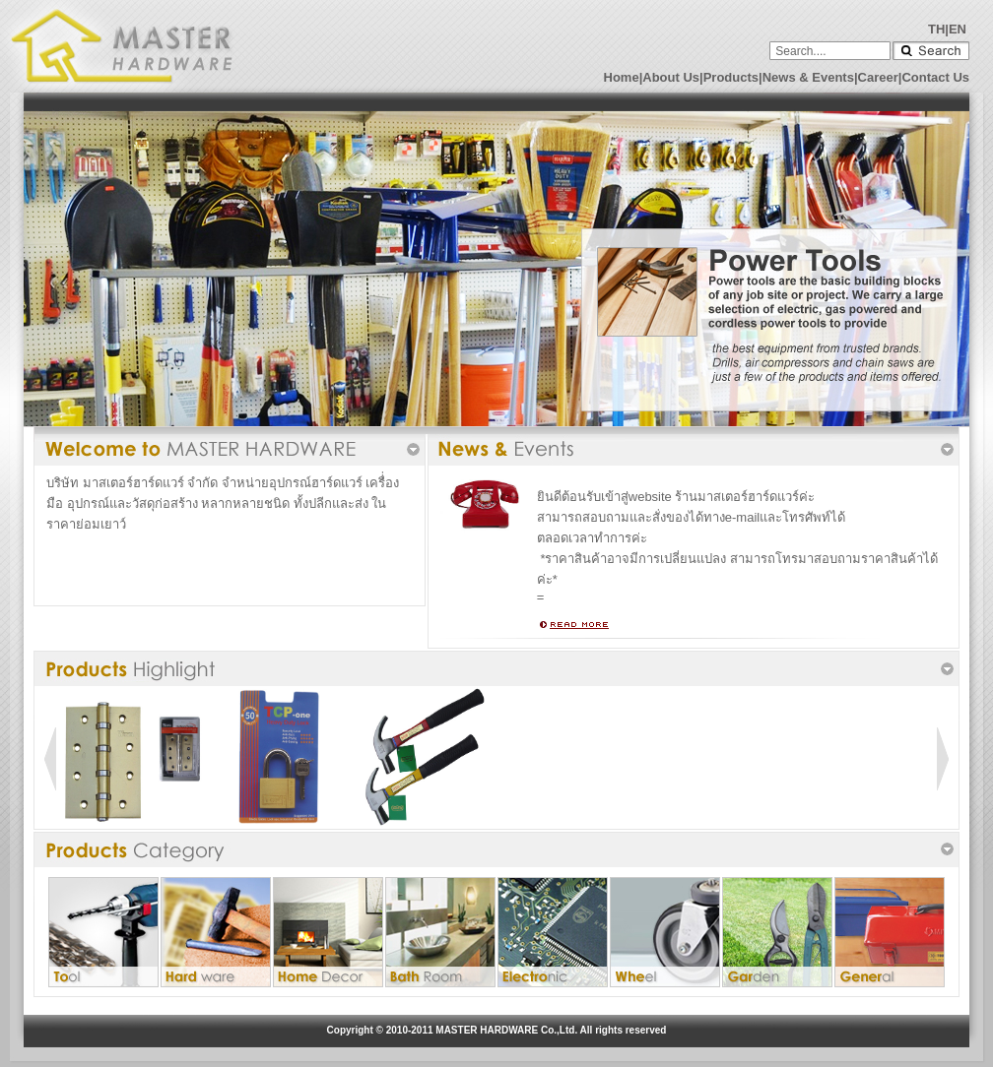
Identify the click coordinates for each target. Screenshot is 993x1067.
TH (936, 29)
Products (731, 77)
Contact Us (935, 77)
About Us (670, 77)
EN (957, 29)
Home (621, 77)
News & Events (808, 77)
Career (878, 77)
